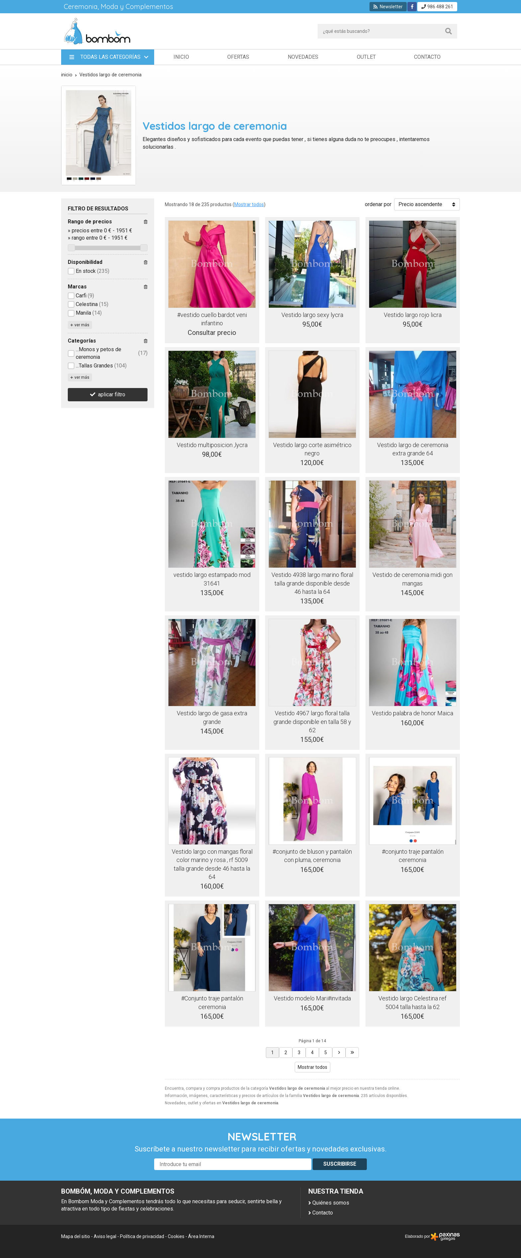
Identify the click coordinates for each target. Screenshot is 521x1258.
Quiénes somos (330, 1203)
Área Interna (201, 1236)
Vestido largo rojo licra (413, 314)
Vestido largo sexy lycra (312, 314)
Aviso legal (105, 1236)
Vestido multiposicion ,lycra (212, 444)
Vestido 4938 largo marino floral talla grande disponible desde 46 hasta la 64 (312, 583)
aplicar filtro (111, 394)
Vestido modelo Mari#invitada (312, 998)
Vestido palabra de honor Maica (412, 713)
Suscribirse (339, 1164)
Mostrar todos (249, 204)
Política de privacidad (142, 1236)
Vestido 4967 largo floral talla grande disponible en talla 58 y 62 (312, 721)
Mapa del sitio (75, 1236)
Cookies (176, 1236)
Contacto (322, 1213)
